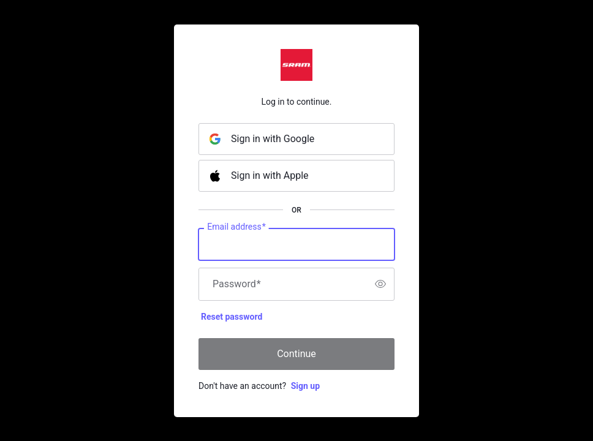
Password (237, 284)
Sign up (305, 386)
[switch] (380, 284)
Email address (236, 227)
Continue (296, 354)
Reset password (231, 317)
